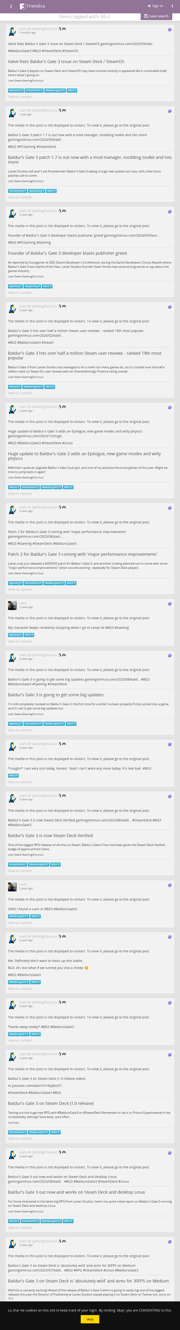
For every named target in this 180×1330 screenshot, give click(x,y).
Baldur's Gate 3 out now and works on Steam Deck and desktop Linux (76, 1192)
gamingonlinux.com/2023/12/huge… (36, 436)
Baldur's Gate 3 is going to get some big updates (56, 694)
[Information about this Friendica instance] (172, 6)
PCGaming (27, 146)
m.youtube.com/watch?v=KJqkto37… (36, 1085)
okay (90, 1319)
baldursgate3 (55, 90)
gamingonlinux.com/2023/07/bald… (35, 1270)
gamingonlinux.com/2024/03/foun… (132, 235)
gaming (15, 286)
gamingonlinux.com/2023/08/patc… (35, 536)
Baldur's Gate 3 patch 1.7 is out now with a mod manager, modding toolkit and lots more (90, 159)
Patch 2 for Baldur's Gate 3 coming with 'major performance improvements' (83, 554)
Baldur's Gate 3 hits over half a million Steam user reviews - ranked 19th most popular (84, 355)
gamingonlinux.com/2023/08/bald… (112, 679)
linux (14, 487)
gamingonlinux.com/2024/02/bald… (35, 335)
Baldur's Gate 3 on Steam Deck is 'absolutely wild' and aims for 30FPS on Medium (88, 1281)
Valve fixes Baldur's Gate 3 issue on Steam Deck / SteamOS (66, 61)
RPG (79, 1270)
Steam (49, 342)
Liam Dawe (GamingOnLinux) (25, 80)
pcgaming (36, 190)
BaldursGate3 (20, 50)
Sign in (155, 6)
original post (139, 125)
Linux (68, 443)
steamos (16, 90)
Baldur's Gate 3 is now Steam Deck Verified (50, 835)
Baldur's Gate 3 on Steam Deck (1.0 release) (51, 1103)
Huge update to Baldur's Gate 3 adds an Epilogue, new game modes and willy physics (84, 456)
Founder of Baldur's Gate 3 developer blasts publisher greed (67, 253)
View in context (20, 96)
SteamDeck (52, 50)
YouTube (13, 1122)
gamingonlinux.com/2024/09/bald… (35, 139)
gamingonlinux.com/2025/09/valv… (128, 43)
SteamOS (71, 50)
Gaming (45, 242)
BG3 (37, 50)
